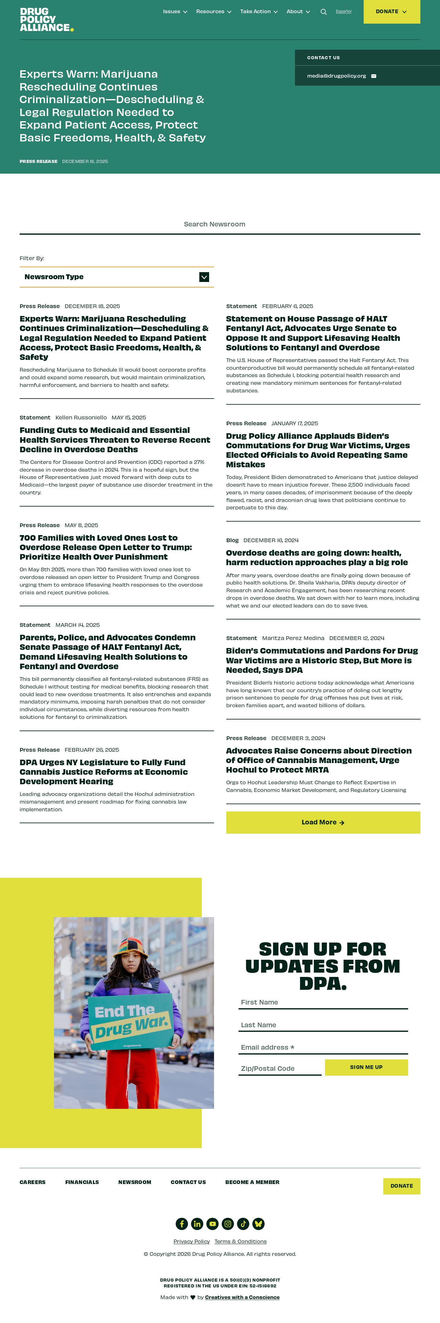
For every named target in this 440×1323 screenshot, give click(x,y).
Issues (171, 11)
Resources (210, 11)
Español (343, 11)
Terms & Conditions (241, 1241)
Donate (402, 1185)
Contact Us (188, 1181)
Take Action (255, 11)
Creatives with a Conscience (242, 1297)
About (295, 11)
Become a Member (252, 1181)
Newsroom (134, 1181)
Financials (82, 1181)
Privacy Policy (192, 1241)
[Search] (324, 12)
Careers (33, 1181)
